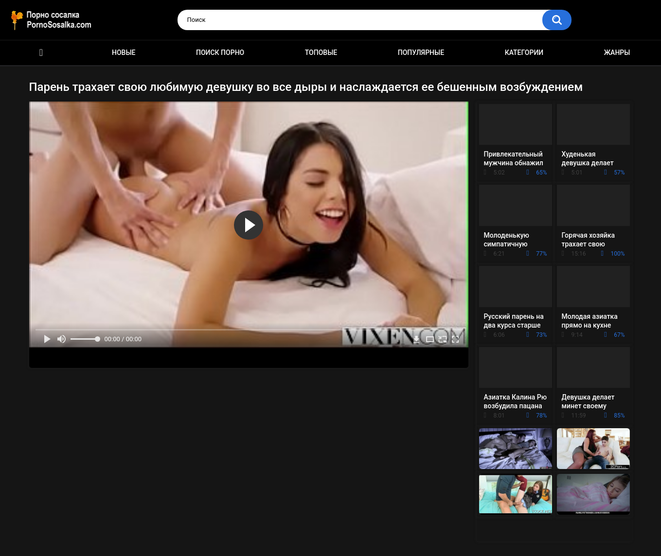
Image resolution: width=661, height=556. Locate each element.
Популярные (421, 52)
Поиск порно (220, 52)
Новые (123, 52)
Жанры (617, 52)
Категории (524, 52)
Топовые (321, 52)
